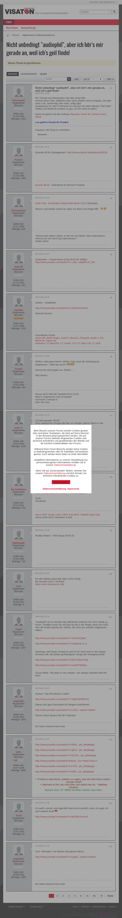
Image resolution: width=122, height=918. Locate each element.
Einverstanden (61, 482)
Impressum (73, 488)
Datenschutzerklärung (65, 465)
